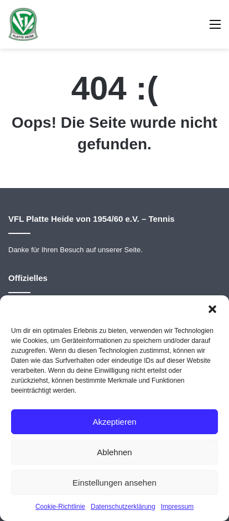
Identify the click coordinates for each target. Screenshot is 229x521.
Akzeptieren (114, 421)
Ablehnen (114, 452)
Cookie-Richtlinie (60, 506)
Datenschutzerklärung (123, 506)
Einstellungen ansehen (114, 482)
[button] (212, 309)
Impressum (177, 506)
